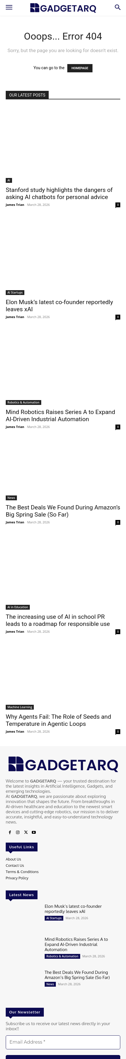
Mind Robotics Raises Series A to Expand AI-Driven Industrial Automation (60, 416)
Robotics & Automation (23, 402)
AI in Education (17, 607)
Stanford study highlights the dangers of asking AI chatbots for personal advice (59, 193)
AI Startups (15, 292)
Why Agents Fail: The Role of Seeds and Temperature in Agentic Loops (58, 720)
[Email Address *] (63, 1042)
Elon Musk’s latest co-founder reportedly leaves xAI (73, 909)
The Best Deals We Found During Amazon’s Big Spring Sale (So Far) (63, 511)
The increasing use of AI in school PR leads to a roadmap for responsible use (58, 620)
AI (8, 180)
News (11, 498)
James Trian (15, 204)
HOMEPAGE (80, 68)
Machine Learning (19, 707)
